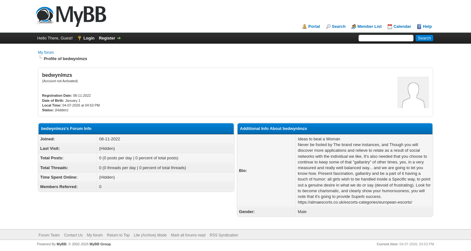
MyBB (61, 244)
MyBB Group (100, 244)
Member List (370, 26)
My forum (46, 52)
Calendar (402, 26)
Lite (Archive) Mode (150, 235)
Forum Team (49, 235)
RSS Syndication (224, 235)
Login (88, 38)
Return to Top (118, 235)
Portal (314, 26)
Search (339, 26)
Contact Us (73, 235)
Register (107, 38)
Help (427, 26)
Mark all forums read (188, 235)
